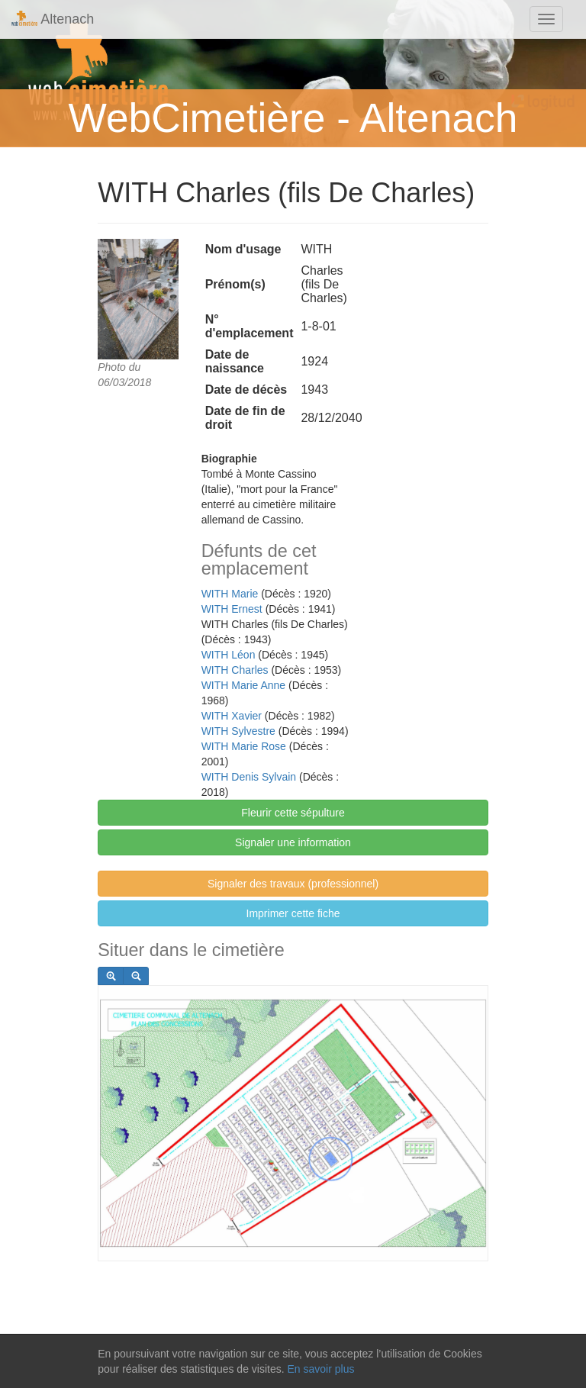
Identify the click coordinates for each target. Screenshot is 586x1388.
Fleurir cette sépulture (292, 813)
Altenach (52, 19)
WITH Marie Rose (243, 746)
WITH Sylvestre (238, 731)
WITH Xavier (231, 716)
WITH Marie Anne (243, 685)
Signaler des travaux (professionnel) (293, 884)
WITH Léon (228, 655)
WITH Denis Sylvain (248, 777)
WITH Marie (230, 594)
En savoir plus (320, 1369)
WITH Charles (235, 670)
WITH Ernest (231, 609)
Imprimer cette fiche (293, 913)
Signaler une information (293, 842)
